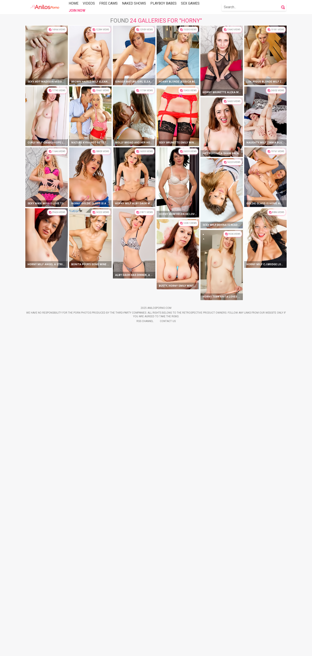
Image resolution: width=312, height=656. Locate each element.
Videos (89, 3)
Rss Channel (144, 649)
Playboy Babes (163, 3)
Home (73, 3)
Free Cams (108, 3)
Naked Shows (134, 3)
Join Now (77, 10)
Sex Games (190, 3)
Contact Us (168, 649)
